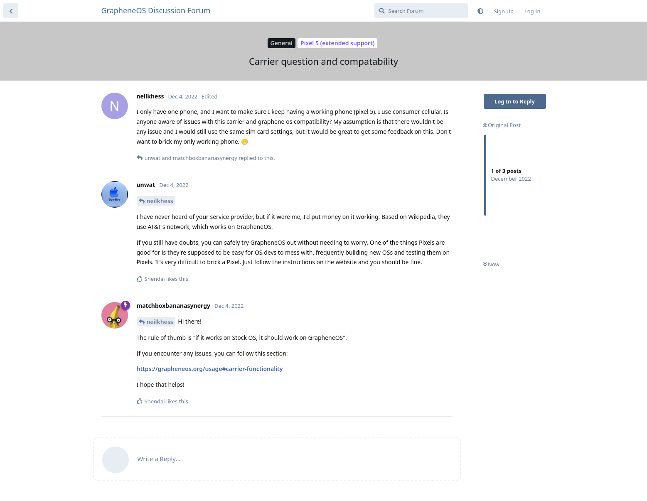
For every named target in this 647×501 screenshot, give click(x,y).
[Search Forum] (421, 10)
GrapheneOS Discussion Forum (156, 10)
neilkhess (160, 201)
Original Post (502, 125)
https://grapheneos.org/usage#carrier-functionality (210, 369)
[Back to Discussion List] (10, 10)
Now (491, 264)
